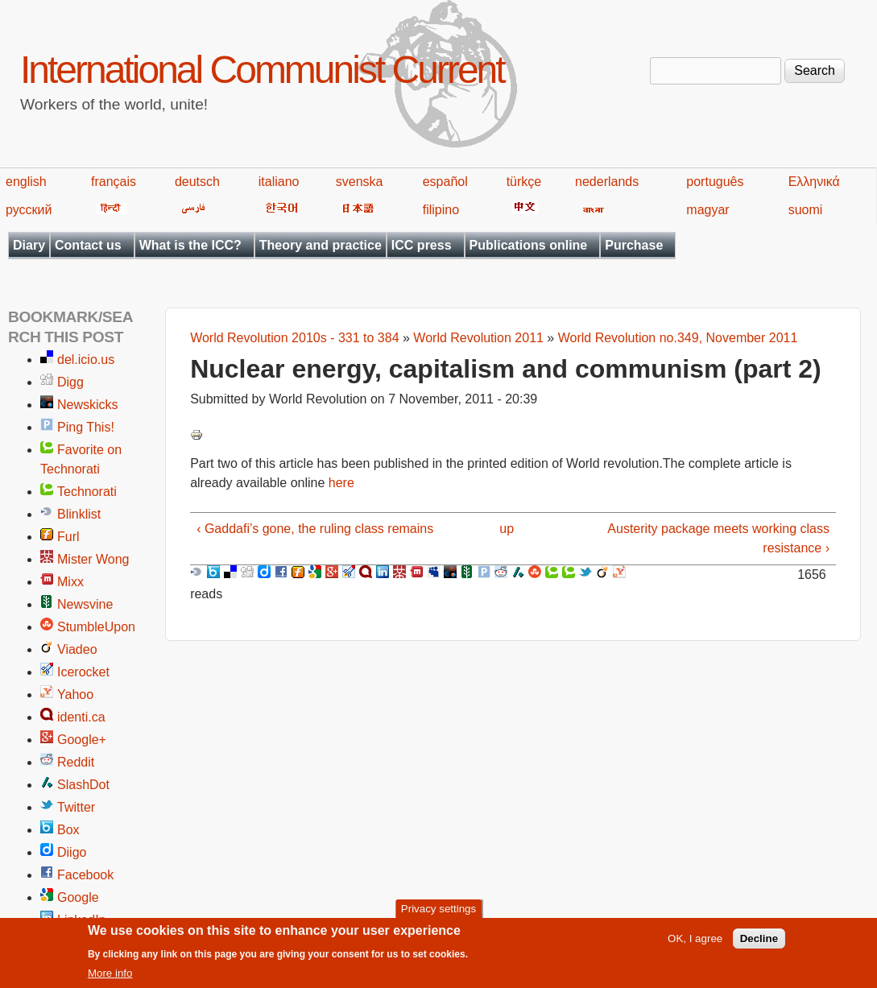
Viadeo (77, 649)
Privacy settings (438, 911)
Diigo (71, 852)
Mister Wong (93, 559)
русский (29, 210)
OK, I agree (695, 941)
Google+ (81, 739)
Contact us (88, 245)
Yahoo (75, 694)
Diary (29, 245)
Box (68, 830)
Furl (68, 537)
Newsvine (85, 604)
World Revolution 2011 (478, 338)
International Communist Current (262, 69)
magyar (707, 210)
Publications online (529, 245)
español (445, 181)
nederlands (607, 181)
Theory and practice (320, 245)
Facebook (85, 875)
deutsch (197, 181)
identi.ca (81, 717)
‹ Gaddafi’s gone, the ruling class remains (314, 528)
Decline (759, 941)
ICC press (421, 245)
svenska (359, 181)
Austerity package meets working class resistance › (718, 538)
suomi (805, 210)
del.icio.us (85, 359)
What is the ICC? (190, 245)
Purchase (634, 245)
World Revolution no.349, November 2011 (678, 338)
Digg (70, 382)
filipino (441, 210)
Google (78, 897)
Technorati (87, 491)
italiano (279, 181)
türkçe (524, 181)
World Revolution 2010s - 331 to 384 (294, 338)
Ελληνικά (814, 181)
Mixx (70, 582)
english (26, 181)
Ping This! (85, 427)
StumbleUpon (96, 627)
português (714, 181)
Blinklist (79, 514)
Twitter (76, 807)
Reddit (75, 762)
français (113, 181)
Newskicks (87, 404)
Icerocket (83, 672)
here (341, 483)
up (506, 528)
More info (110, 975)
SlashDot (83, 785)
